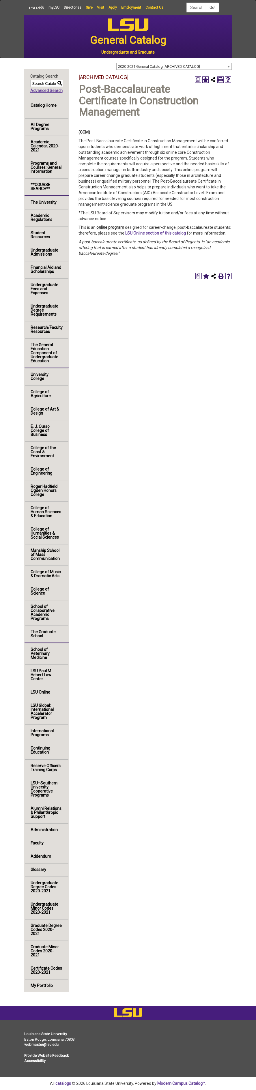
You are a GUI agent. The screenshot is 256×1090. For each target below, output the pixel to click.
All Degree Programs (40, 126)
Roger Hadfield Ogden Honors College (44, 490)
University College (39, 376)
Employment (131, 7)
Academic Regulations (41, 217)
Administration (44, 829)
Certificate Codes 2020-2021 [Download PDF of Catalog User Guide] (46, 970)
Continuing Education (40, 750)
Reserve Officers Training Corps (46, 767)
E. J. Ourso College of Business (40, 430)
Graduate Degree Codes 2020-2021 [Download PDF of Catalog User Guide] (46, 929)
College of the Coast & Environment (43, 451)
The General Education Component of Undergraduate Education (44, 352)
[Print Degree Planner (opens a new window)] (198, 79)
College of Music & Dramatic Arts (46, 574)
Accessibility (35, 1061)
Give (89, 7)
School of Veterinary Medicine (40, 653)
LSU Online (40, 692)
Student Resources (40, 235)
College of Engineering (41, 471)
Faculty (37, 843)
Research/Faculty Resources (47, 329)
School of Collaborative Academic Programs (43, 612)
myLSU (53, 7)
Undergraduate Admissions (44, 252)
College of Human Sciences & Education (46, 511)
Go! (212, 7)
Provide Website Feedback (46, 1055)
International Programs (42, 732)
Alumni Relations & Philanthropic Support (46, 812)
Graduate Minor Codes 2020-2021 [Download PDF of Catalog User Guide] (45, 951)
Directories (72, 7)
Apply (113, 7)
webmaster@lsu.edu (41, 1044)
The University (44, 202)
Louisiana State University (45, 1034)
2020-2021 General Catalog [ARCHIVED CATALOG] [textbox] (159, 66)
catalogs (63, 1083)
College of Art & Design (45, 411)
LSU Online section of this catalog (155, 233)
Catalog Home (44, 105)
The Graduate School (43, 634)
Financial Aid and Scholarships (46, 269)
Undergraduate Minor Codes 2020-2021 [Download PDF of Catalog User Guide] (44, 908)
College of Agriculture (41, 393)
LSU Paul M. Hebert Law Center (41, 674)
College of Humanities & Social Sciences (45, 533)
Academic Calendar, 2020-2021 (45, 146)
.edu (34, 7)
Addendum (41, 856)
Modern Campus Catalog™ (181, 1083)
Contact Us (154, 7)
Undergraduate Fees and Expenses (44, 288)
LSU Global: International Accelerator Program (42, 711)
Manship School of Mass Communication (45, 554)
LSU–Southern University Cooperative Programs (44, 789)
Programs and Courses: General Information (46, 167)
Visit (100, 7)
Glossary (38, 869)
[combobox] (174, 66)
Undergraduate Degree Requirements (44, 310)
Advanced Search (46, 90)
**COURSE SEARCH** (40, 186)
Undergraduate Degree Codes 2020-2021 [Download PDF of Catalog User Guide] (44, 887)
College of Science (40, 591)
